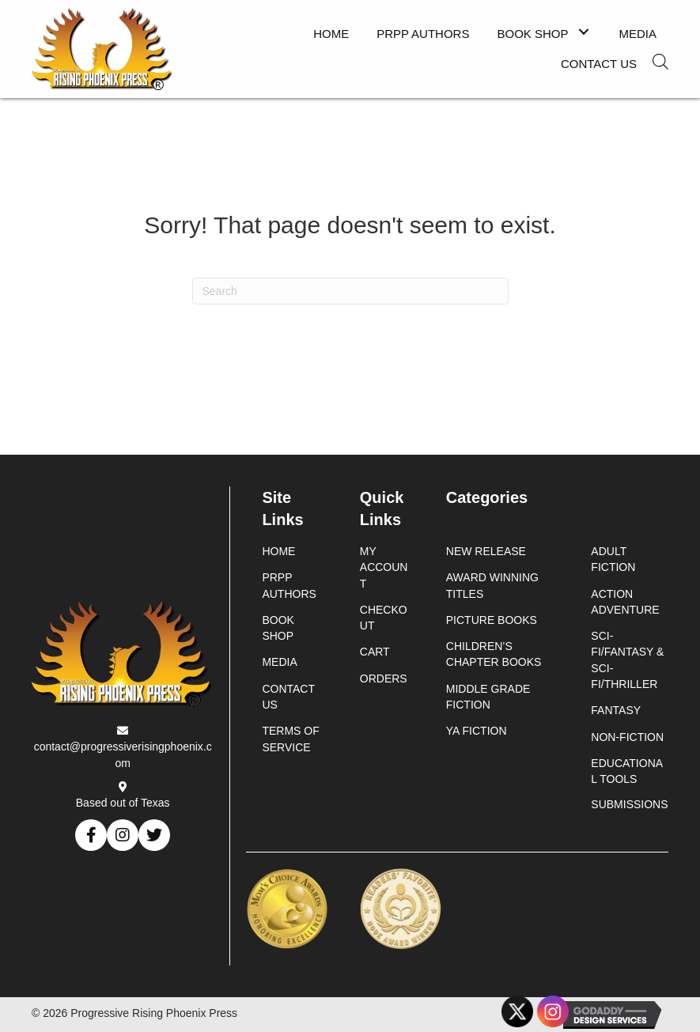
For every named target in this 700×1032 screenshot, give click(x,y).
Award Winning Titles (492, 585)
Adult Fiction (613, 559)
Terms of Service (290, 738)
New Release (486, 551)
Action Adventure (625, 602)
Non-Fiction (627, 737)
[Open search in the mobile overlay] (660, 62)
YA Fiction (476, 730)
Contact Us (288, 696)
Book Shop (277, 628)
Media (279, 662)
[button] (584, 32)
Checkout (383, 617)
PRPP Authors (289, 585)
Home (278, 551)
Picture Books (491, 620)
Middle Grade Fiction (488, 696)
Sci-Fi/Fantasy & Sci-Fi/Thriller (627, 659)
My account (384, 567)
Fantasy (616, 710)
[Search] (350, 291)
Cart (375, 651)
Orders (383, 678)
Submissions (629, 804)
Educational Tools (627, 771)
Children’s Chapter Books (494, 654)
